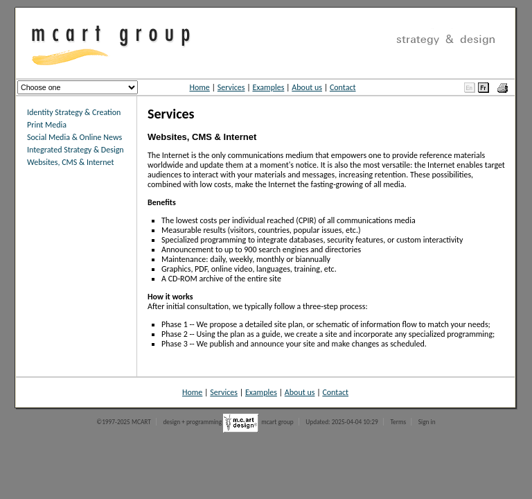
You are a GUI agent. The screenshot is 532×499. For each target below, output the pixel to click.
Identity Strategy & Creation (74, 112)
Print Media (46, 125)
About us (307, 87)
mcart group (277, 422)
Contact (343, 87)
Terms (398, 422)
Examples (268, 87)
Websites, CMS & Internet (70, 162)
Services (231, 87)
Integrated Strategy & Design (75, 150)
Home (199, 87)
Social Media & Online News (74, 137)
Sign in (427, 422)
